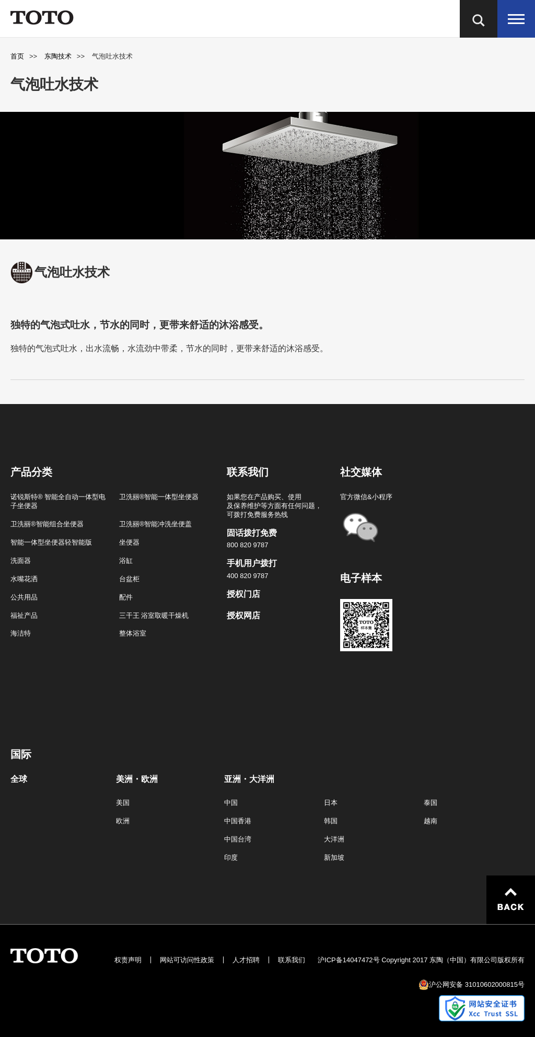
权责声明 (128, 960)
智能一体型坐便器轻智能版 (51, 542)
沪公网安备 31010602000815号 (477, 984)
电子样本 (361, 578)
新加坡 (334, 857)
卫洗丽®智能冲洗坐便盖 (155, 524)
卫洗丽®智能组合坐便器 (47, 524)
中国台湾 (237, 839)
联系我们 (291, 960)
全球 (18, 779)
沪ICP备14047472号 (349, 960)
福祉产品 (24, 615)
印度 (231, 857)
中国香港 (237, 821)
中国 (231, 802)
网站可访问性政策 (187, 960)
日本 (331, 802)
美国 (123, 802)
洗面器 (20, 560)
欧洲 (123, 821)
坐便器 (129, 542)
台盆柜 (129, 579)
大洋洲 (334, 839)
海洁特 (20, 633)
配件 (126, 597)
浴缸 (126, 560)
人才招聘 (246, 960)
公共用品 (24, 597)
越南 (430, 821)
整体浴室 (132, 633)
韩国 (331, 821)
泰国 (430, 802)
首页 (17, 56)
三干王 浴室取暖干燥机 (154, 615)
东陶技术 (58, 56)
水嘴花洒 (24, 579)
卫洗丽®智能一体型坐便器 (159, 497)
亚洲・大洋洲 (249, 779)
